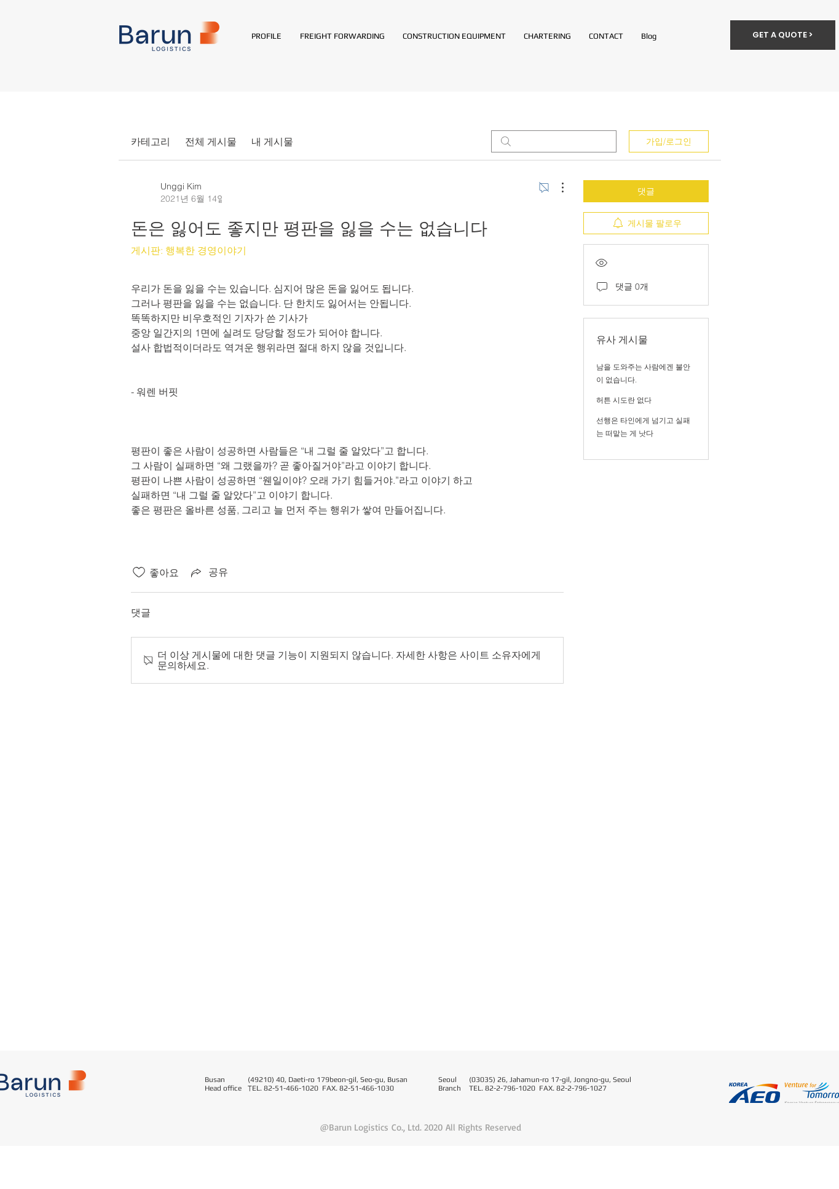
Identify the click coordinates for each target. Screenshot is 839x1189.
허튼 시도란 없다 (624, 400)
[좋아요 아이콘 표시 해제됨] (139, 572)
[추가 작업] (556, 187)
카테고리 (150, 141)
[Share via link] (208, 572)
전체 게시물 (211, 141)
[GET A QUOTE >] (782, 35)
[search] (553, 141)
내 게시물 (272, 141)
